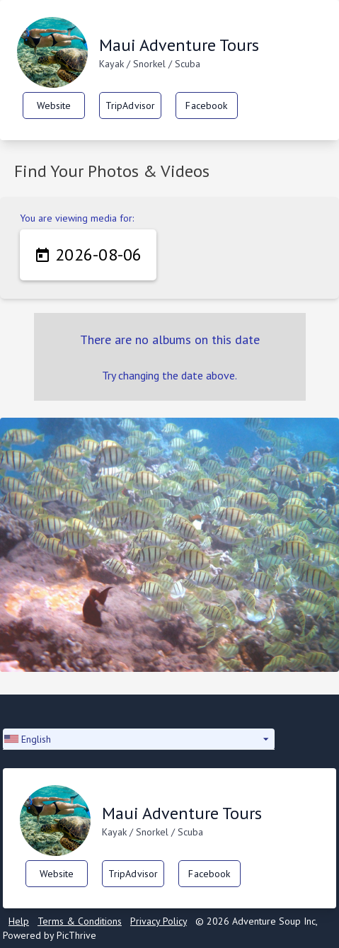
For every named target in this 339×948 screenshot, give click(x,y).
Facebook (206, 105)
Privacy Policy (158, 921)
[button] (139, 739)
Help (18, 921)
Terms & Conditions (80, 921)
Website (54, 105)
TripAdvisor (130, 105)
